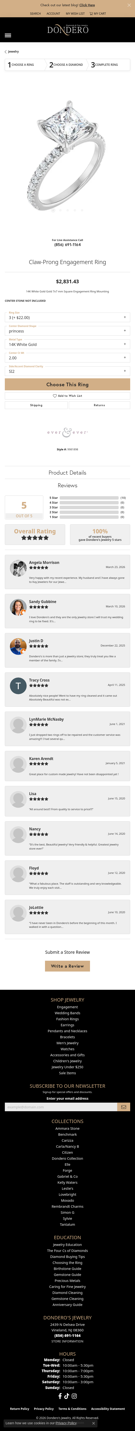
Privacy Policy (44, 1409)
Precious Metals (67, 1280)
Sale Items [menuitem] (67, 1073)
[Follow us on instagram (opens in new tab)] (74, 1396)
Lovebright (67, 1194)
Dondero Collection (67, 1158)
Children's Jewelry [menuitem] (67, 1061)
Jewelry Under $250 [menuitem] (67, 1067)
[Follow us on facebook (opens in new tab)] (60, 1396)
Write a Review (67, 966)
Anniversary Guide (67, 1304)
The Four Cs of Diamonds (67, 1250)
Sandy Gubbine (42, 601)
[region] (67, 158)
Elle (68, 1164)
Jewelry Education (67, 1244)
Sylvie (67, 1218)
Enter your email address (68, 1098)
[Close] (129, 5)
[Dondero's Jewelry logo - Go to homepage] (68, 29)
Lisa (32, 793)
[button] (35, 13)
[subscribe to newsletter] (123, 1107)
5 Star (54, 498)
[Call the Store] (67, 1335)
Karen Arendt (41, 758)
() (123, 498)
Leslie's (67, 1188)
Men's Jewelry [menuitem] (68, 1043)
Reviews (67, 485)
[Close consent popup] (93, 1423)
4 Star (54, 503)
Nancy (35, 829)
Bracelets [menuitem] (67, 1037)
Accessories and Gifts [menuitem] (67, 1055)
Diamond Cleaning (67, 1292)
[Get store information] (67, 1341)
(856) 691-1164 (67, 244)
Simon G (67, 1212)
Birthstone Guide (67, 1268)
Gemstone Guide (67, 1274)
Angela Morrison (44, 562)
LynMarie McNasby (46, 719)
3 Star (54, 507)
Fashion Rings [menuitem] (67, 1019)
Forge (67, 1170)
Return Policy (19, 1409)
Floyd (34, 868)
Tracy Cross (39, 680)
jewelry (13, 51)
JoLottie (36, 907)
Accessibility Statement (108, 1409)
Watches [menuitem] (67, 1049)
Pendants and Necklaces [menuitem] (67, 1031)
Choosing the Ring (68, 1262)
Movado (67, 1200)
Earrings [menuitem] (67, 1025)
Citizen (67, 1152)
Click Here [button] (87, 5)
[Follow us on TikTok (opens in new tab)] (66, 1396)
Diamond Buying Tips (67, 1256)
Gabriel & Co (67, 1176)
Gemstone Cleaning (67, 1298)
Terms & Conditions (72, 1409)
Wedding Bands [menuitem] (67, 1013)
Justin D (36, 640)
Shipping (36, 405)
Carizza (67, 1140)
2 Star (54, 512)
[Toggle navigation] (8, 33)
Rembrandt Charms (67, 1206)
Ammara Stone (67, 1128)
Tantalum (67, 1224)
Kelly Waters (67, 1182)
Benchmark (67, 1134)
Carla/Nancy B (67, 1146)
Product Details (67, 472)
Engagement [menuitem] (67, 1007)
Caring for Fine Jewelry (67, 1286)
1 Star (54, 517)
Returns (99, 405)
